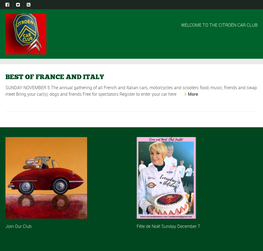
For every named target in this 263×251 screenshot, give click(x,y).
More (193, 94)
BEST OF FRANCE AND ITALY (54, 77)
